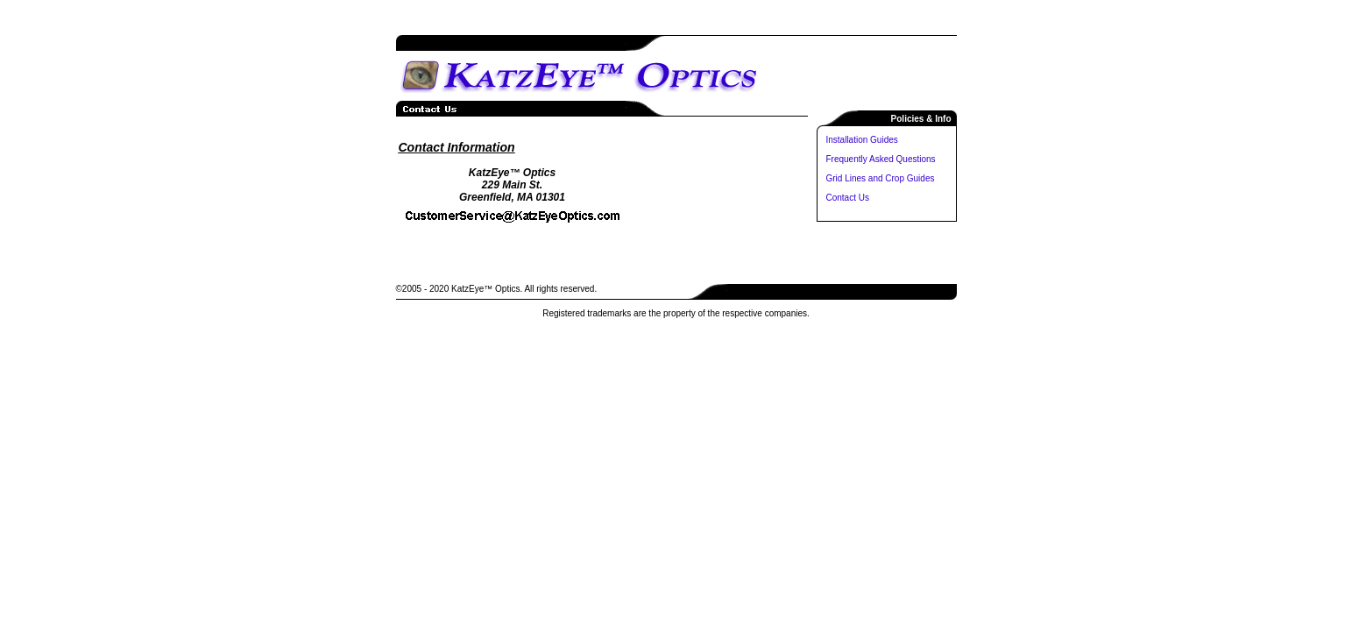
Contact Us (847, 197)
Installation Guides (862, 140)
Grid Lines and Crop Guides (880, 178)
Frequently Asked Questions (881, 159)
